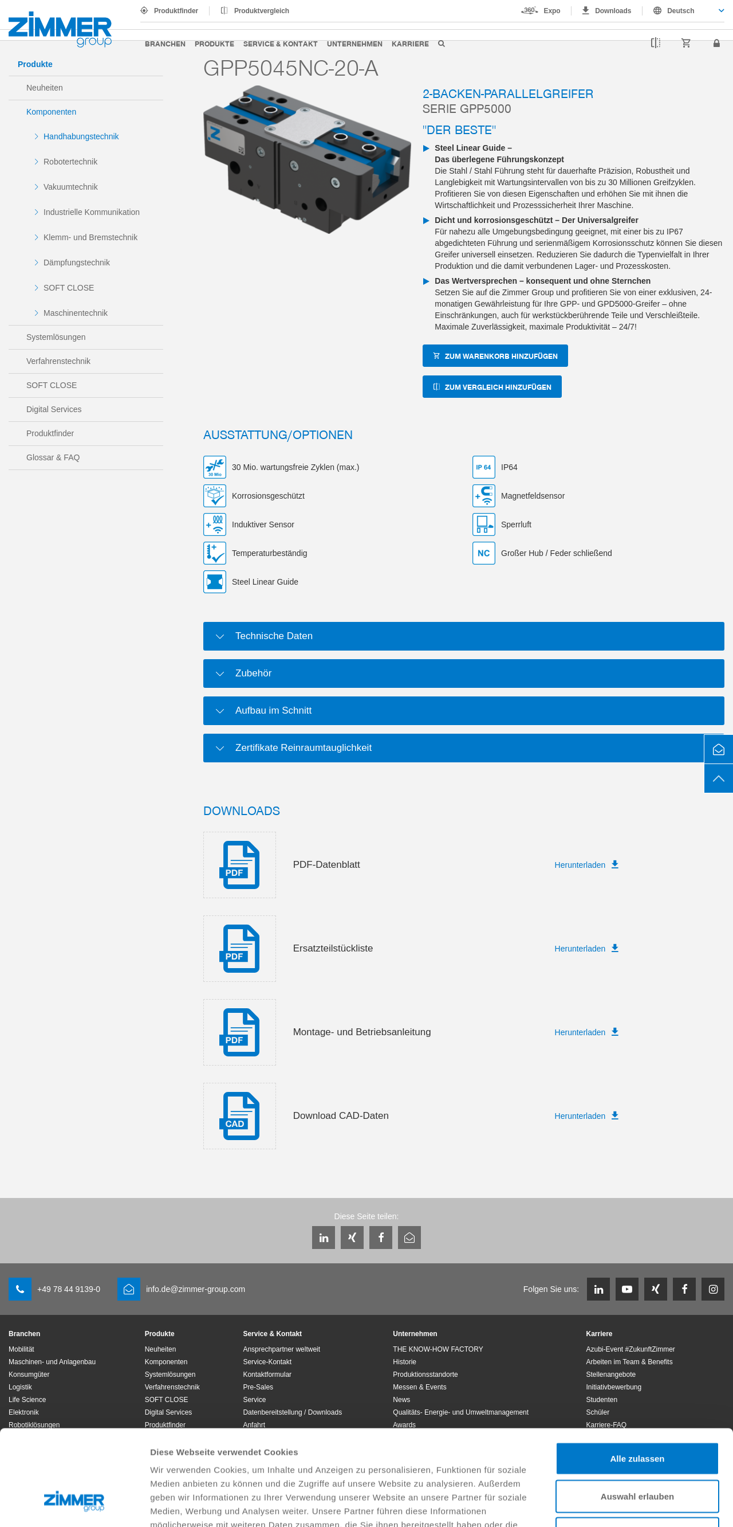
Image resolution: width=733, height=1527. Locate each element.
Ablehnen (637, 1451)
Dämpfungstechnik (77, 262)
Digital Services (53, 409)
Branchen (165, 43)
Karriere (410, 43)
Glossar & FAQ (53, 457)
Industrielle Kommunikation (92, 212)
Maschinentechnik (76, 313)
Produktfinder (176, 11)
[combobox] (683, 11)
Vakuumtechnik (71, 186)
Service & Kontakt (280, 43)
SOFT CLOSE (69, 287)
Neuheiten (44, 87)
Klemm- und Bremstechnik (90, 237)
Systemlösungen (56, 337)
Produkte (214, 43)
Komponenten (51, 111)
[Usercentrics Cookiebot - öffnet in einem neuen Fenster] (74, 1504)
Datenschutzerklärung (448, 1457)
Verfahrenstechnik (58, 361)
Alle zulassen (637, 1376)
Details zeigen (609, 1504)
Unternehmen (355, 43)
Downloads (613, 11)
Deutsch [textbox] (680, 11)
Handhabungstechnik (81, 136)
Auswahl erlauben (637, 1414)
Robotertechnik (70, 161)
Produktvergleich (261, 11)
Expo (552, 11)
